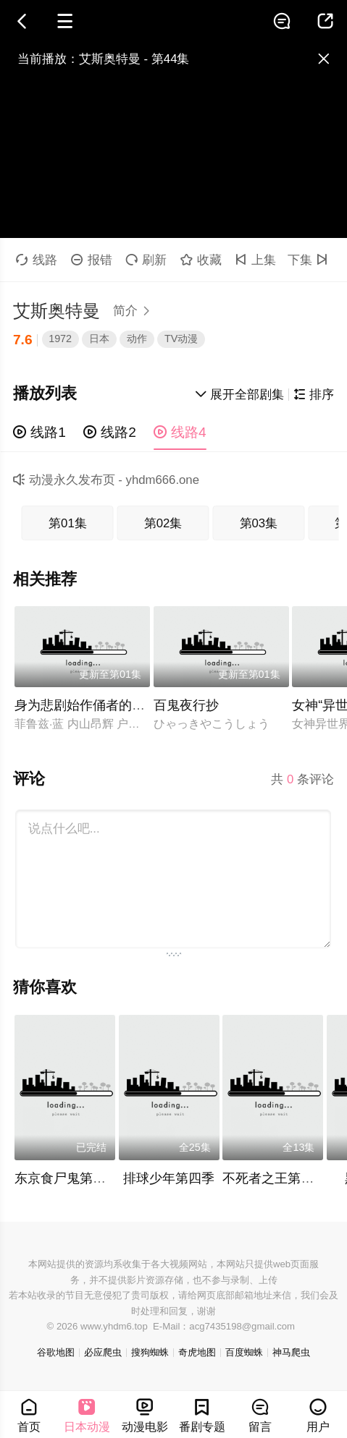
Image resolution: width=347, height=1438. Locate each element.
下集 (310, 260)
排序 (313, 394)
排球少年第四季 (168, 1178)
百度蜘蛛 (244, 1352)
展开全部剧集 (240, 394)
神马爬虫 (291, 1352)
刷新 (146, 260)
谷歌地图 (56, 1352)
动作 (137, 338)
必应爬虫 (103, 1352)
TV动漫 (181, 338)
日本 (99, 338)
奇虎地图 (197, 1352)
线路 (36, 260)
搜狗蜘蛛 (150, 1352)
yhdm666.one (163, 480)
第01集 (68, 523)
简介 (133, 311)
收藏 (201, 260)
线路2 (109, 432)
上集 (255, 260)
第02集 (163, 523)
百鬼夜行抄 (186, 705)
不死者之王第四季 (274, 1178)
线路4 (180, 432)
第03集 (259, 523)
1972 (60, 338)
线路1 (39, 432)
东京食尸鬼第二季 (66, 1178)
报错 (91, 260)
